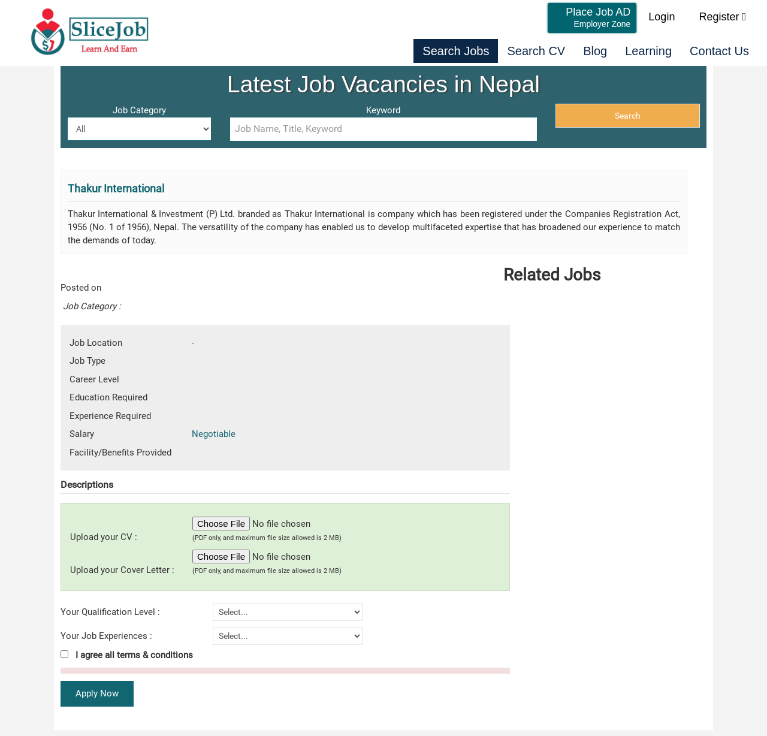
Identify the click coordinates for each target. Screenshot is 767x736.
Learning (648, 51)
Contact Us (719, 51)
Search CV (536, 51)
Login (661, 17)
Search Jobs (455, 51)
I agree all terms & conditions (127, 655)
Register (722, 17)
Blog (595, 51)
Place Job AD (598, 17)
